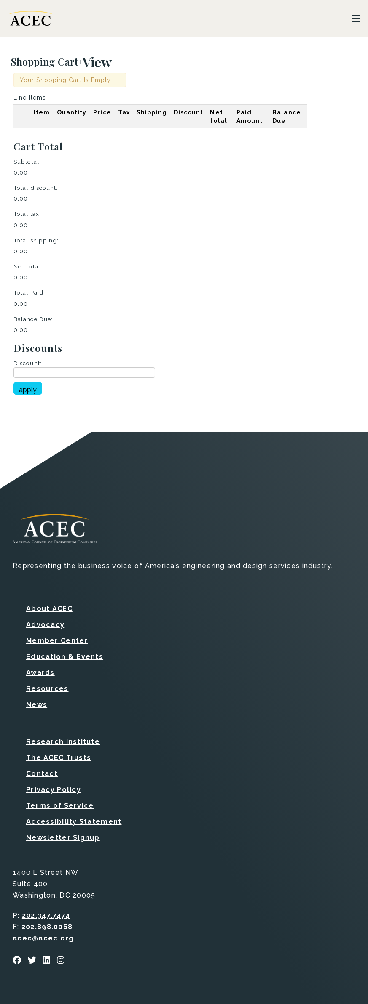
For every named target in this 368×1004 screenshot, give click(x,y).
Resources (47, 689)
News (36, 705)
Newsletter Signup (63, 838)
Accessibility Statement (73, 822)
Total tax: (27, 213)
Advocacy (45, 625)
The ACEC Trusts (58, 758)
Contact (42, 774)
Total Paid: (29, 292)
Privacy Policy (53, 790)
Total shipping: (36, 240)
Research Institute (63, 742)
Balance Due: (33, 319)
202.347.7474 (46, 915)
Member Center (57, 641)
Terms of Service (60, 806)
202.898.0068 (47, 927)
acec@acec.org (43, 938)
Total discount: (35, 187)
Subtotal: (27, 161)
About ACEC (49, 609)
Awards (40, 673)
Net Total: (27, 266)
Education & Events (64, 657)
